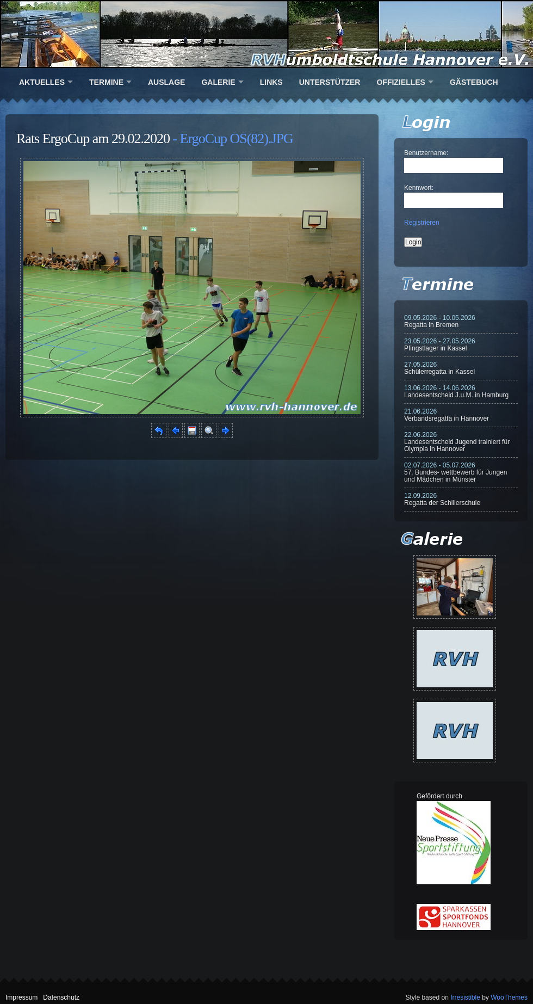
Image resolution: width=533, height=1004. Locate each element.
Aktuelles (42, 82)
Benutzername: (426, 153)
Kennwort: (418, 188)
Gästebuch (474, 82)
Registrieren (421, 222)
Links (271, 82)
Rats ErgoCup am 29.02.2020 (93, 138)
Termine (106, 82)
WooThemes (509, 997)
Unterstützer (330, 82)
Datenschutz (61, 997)
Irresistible (465, 997)
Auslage (166, 82)
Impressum (21, 997)
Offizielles (400, 82)
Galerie (218, 82)
